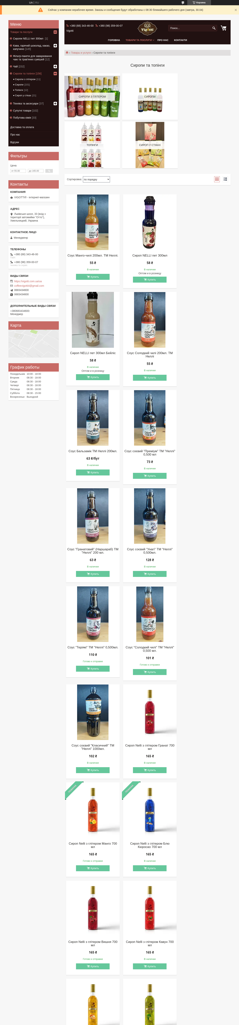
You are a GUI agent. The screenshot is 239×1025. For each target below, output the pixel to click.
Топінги (19, 90)
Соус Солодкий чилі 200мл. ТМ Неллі (92, 355)
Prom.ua (135, 1018)
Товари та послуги (139, 40)
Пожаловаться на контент (118, 1021)
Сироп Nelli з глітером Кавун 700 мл (92, 747)
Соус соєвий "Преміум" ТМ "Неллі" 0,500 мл (203, 355)
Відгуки (14, 142)
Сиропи (19, 84)
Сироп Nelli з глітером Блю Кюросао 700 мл (147, 649)
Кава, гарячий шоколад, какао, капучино (31, 47)
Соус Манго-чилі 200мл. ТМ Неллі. (92, 257)
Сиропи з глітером (25, 79)
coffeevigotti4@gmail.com (29, 285)
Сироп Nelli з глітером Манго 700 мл (92, 649)
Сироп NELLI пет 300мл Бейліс (203, 255)
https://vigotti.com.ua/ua (28, 281)
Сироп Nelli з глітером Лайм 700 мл (202, 747)
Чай (15, 66)
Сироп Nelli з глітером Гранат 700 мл (202, 551)
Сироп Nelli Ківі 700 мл (202, 942)
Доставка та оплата (22, 127)
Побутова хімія (22, 117)
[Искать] (214, 28)
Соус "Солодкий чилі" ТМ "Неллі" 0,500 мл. (92, 551)
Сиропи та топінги (24, 73)
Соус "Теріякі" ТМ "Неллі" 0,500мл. (202, 453)
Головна (114, 40)
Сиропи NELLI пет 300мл (28, 38)
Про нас (162, 40)
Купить (94, 280)
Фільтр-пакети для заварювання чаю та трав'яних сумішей (32, 58)
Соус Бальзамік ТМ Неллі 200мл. (147, 353)
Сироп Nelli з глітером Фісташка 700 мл (92, 845)
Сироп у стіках (23, 95)
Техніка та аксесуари (25, 103)
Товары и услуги (81, 52)
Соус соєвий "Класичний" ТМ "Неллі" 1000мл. (147, 551)
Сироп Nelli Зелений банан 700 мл (147, 943)
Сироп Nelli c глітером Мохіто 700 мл (203, 845)
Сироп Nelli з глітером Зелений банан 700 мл (92, 943)
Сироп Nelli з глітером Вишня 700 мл (202, 649)
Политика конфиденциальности (149, 1021)
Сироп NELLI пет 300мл (147, 255)
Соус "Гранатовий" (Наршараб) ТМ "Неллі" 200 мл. (92, 453)
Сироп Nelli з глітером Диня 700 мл (147, 747)
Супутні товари (22, 110)
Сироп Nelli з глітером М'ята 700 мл (147, 845)
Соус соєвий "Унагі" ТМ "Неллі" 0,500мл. (147, 453)
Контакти (180, 40)
